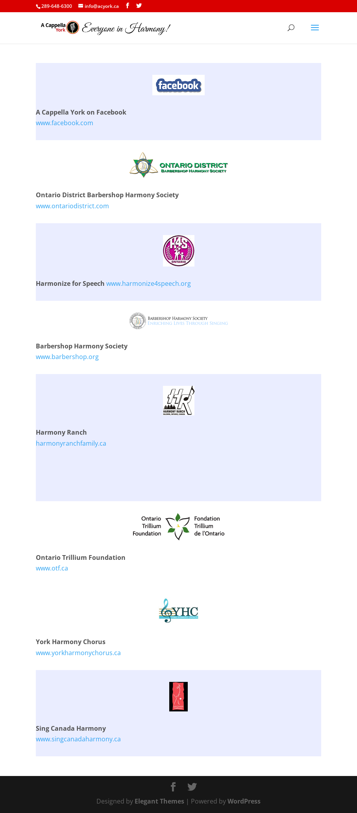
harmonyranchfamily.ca (71, 443)
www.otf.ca (52, 568)
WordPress (244, 801)
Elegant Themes (159, 801)
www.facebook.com (64, 123)
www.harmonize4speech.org (148, 283)
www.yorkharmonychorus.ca (78, 652)
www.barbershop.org (67, 356)
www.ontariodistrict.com (72, 206)
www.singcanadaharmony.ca (78, 739)
